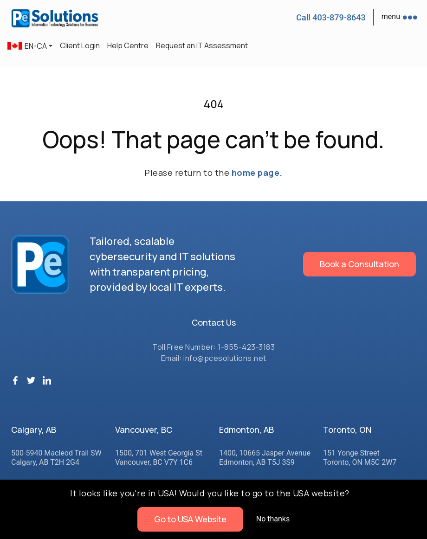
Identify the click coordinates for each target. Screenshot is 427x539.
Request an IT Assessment (202, 45)
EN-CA (27, 46)
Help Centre (128, 45)
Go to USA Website (190, 519)
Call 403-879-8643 (331, 17)
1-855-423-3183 (246, 347)
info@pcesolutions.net (224, 358)
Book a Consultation (359, 264)
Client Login (80, 45)
